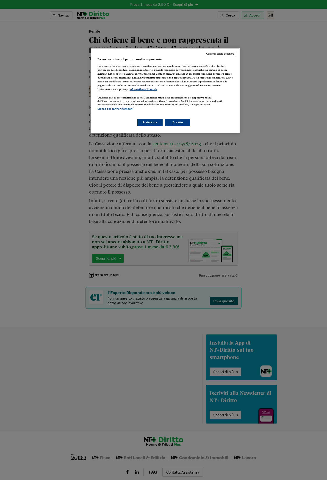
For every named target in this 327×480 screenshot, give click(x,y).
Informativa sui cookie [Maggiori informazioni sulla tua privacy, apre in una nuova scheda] (143, 89)
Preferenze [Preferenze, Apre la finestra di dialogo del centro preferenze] (150, 122)
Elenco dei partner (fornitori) (115, 108)
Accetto (177, 122)
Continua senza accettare (220, 53)
